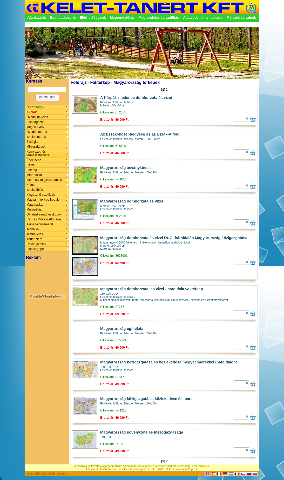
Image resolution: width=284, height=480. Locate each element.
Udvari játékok (36, 244)
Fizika (30, 165)
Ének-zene (33, 160)
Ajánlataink (36, 17)
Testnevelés (34, 234)
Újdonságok (35, 107)
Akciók (31, 112)
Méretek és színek (241, 17)
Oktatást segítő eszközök (43, 214)
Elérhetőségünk (93, 17)
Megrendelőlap (122, 17)
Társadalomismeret (39, 224)
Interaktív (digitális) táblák (44, 180)
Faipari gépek (35, 249)
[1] (163, 89)
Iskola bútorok (36, 137)
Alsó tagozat (35, 122)
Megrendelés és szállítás (158, 17)
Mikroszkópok (35, 146)
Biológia (32, 142)
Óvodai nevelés (37, 117)
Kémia (30, 185)
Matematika (34, 204)
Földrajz (32, 170)
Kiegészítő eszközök (40, 195)
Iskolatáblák (34, 190)
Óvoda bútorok (36, 132)
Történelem (34, 239)
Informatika (34, 175)
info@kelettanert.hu (55, 473)
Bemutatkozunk (63, 17)
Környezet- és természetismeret (38, 153)
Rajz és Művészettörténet (44, 219)
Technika (32, 229)
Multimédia (34, 209)
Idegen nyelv (35, 127)
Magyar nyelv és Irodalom (44, 199)
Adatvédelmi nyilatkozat (202, 17)
